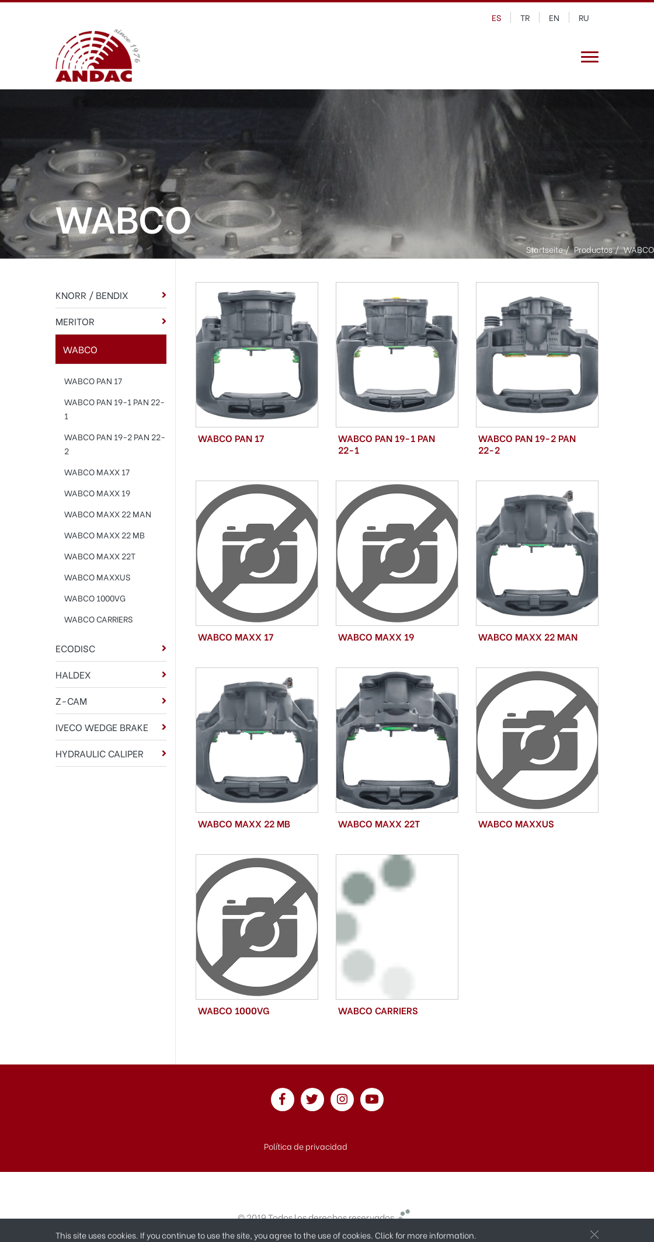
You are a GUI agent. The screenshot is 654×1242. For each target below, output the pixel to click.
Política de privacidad (305, 1146)
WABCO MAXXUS (97, 576)
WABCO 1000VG (95, 598)
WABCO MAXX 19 (97, 492)
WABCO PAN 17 (93, 380)
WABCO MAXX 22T (99, 555)
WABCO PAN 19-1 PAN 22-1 (114, 408)
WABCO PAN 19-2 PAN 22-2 (114, 443)
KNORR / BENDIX (91, 294)
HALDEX (73, 674)
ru (584, 17)
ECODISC (75, 648)
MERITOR (75, 321)
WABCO (80, 349)
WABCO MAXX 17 (97, 471)
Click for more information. (425, 1235)
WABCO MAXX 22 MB (104, 534)
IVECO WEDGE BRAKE (101, 726)
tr (525, 17)
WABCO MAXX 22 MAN (107, 513)
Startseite (544, 249)
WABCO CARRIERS (98, 619)
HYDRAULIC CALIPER (99, 753)
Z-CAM (71, 700)
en (554, 17)
